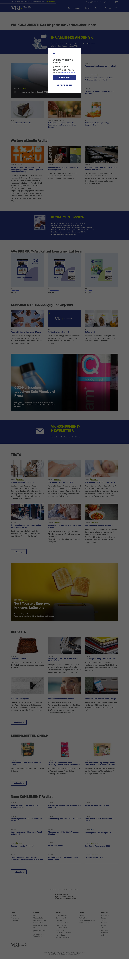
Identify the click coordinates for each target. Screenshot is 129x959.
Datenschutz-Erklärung (68, 72)
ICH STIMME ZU (64, 77)
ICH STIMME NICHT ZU (64, 85)
